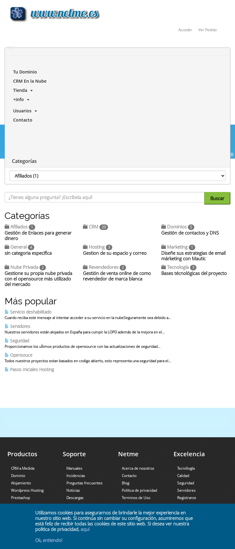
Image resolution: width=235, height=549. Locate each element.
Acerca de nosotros (138, 468)
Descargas (75, 497)
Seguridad (17, 341)
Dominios (177, 227)
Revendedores (104, 267)
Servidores (17, 326)
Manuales (74, 468)
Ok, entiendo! (48, 540)
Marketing (178, 247)
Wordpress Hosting (27, 490)
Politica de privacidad (139, 490)
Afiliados (20, 227)
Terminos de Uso (136, 497)
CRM (95, 227)
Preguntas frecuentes (84, 483)
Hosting (97, 247)
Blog (125, 483)
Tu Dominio (24, 72)
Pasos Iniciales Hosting (29, 369)
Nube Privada (25, 267)
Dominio (18, 475)
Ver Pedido (207, 29)
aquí (84, 529)
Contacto (21, 120)
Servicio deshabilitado (28, 312)
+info (20, 99)
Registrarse (186, 497)
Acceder (185, 29)
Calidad (183, 475)
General (19, 247)
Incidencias (75, 475)
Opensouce (18, 355)
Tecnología (178, 267)
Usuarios (24, 111)
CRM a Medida (22, 468)
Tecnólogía (186, 468)
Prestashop (20, 497)
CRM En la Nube (29, 81)
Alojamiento (21, 483)
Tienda (22, 90)
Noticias (73, 490)
